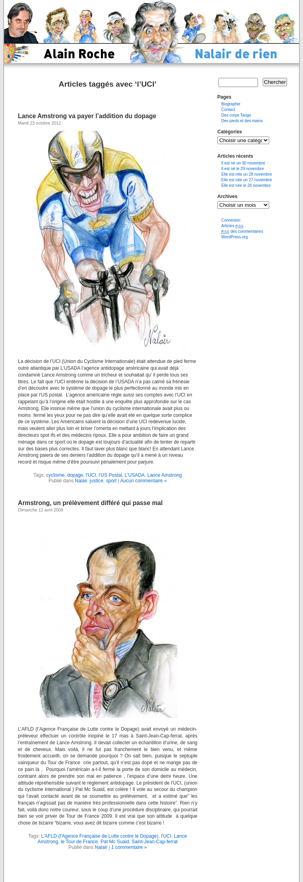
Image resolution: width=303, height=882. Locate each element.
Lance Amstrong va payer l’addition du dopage (87, 116)
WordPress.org (234, 237)
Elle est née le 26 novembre (246, 185)
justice (96, 481)
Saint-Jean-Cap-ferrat (154, 841)
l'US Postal (110, 475)
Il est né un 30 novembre (243, 163)
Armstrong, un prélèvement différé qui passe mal (90, 502)
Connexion (230, 220)
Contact (228, 109)
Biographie (230, 104)
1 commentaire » (129, 847)
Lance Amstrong (164, 475)
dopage (75, 475)
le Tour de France (79, 841)
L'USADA (135, 475)
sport (111, 481)
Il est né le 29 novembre (242, 168)
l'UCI (91, 475)
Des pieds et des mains (242, 121)
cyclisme (55, 475)
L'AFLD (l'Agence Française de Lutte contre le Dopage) (99, 836)
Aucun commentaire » (143, 481)
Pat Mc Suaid (114, 841)
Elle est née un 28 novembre (246, 174)
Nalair (81, 481)
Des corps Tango (236, 115)
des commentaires (242, 231)
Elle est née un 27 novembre (246, 180)
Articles (232, 226)
